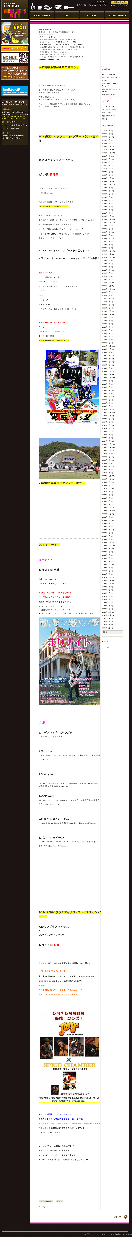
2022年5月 (106, 270)
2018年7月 (106, 387)
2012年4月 (106, 599)
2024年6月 (106, 197)
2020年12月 (106, 311)
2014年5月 (106, 526)
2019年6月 (106, 359)
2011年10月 (106, 615)
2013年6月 (106, 558)
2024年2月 (106, 210)
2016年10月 (106, 450)
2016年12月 (106, 444)
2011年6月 (106, 621)
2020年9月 (106, 317)
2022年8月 (106, 263)
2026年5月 (106, 130)
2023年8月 (106, 229)
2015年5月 (106, 491)
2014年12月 (106, 507)
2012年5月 (106, 596)
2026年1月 (106, 143)
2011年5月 (106, 624)
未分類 (104, 119)
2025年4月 (106, 165)
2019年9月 (106, 352)
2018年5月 (106, 393)
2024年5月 (106, 200)
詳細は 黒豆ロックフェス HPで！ (63, 483)
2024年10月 (106, 184)
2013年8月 (106, 552)
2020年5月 (106, 330)
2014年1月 (106, 539)
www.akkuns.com (109, 648)
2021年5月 (106, 302)
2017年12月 (106, 409)
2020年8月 (106, 320)
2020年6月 (106, 327)
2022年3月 (106, 276)
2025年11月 (106, 149)
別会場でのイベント (109, 116)
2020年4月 (106, 333)
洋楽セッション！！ (109, 94)
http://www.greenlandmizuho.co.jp (54, 206)
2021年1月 (106, 308)
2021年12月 (106, 282)
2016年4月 (106, 463)
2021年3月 (106, 305)
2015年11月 (106, 476)
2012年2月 (106, 606)
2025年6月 (106, 159)
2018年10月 (106, 377)
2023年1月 (106, 248)
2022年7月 (106, 267)
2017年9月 (106, 419)
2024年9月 (106, 187)
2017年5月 (106, 428)
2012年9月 (106, 587)
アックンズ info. (108, 106)
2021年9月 (106, 292)
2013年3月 (106, 567)
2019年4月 (106, 362)
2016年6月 (106, 460)
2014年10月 (106, 514)
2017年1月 (106, 441)
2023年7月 (106, 232)
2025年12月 (106, 146)
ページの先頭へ (46, 1201)
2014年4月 (106, 530)
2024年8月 (106, 191)
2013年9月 (106, 549)
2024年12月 (106, 178)
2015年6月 (106, 488)
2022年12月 (106, 251)
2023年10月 (106, 222)
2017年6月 (106, 425)
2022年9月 (106, 260)
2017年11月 (106, 412)
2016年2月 (106, 469)
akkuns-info (45, 29)
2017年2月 (106, 438)
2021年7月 (106, 298)
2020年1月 (106, 343)
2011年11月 (106, 612)
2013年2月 (106, 571)
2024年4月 (106, 203)
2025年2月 (106, 172)
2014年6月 (106, 523)
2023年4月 (106, 238)
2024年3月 (106, 206)
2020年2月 (106, 339)
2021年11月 (106, 286)
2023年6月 (106, 235)
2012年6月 (106, 593)
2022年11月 (106, 254)
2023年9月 (106, 225)
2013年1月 (106, 574)
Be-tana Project (108, 74)
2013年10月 (106, 545)
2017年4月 (106, 431)
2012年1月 (106, 609)
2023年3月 (106, 241)
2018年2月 (106, 403)
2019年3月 (106, 365)
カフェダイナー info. (110, 109)
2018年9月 (106, 381)
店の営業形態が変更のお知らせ (59, 67)
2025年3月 (106, 168)
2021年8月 (106, 295)
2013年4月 (106, 564)
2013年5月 (106, 561)
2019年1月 (106, 368)
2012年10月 (106, 583)
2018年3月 (106, 400)
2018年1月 (106, 406)
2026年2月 (106, 140)
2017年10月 (106, 416)
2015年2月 (106, 501)
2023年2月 (106, 245)
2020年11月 (106, 314)
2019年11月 (106, 346)
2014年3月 (106, 533)
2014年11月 (106, 510)
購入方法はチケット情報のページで (54, 340)
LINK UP (106, 641)
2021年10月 (106, 289)
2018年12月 (106, 371)
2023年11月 (106, 219)
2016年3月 (106, 466)
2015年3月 (106, 498)
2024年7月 (106, 194)
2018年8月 (106, 384)
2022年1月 (106, 279)
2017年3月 (106, 434)
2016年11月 (106, 447)
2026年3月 (106, 137)
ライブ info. (107, 112)
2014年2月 (106, 536)
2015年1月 (106, 504)
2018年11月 (106, 374)
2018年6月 (106, 390)
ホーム (59, 1201)
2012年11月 (106, 580)
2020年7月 (106, 324)
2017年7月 (106, 422)
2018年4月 (106, 396)
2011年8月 (106, 618)
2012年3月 (106, 602)
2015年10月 (106, 479)
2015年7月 (106, 485)
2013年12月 (106, 542)
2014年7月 (106, 520)
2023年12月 (106, 216)
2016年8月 (106, 457)
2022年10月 (106, 257)
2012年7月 (106, 590)
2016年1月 (106, 473)
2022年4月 (106, 273)
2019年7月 (106, 355)
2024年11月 (106, 181)
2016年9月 (106, 453)
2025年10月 (106, 153)
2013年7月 (106, 555)
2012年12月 (106, 577)
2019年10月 (106, 349)
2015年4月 (106, 495)
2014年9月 (106, 517)
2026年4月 (106, 134)
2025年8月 (106, 156)
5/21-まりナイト (49, 544)
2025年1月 (106, 175)
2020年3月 (106, 336)
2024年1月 (106, 213)
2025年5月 (106, 162)
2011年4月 (106, 628)
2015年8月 (106, 482)
